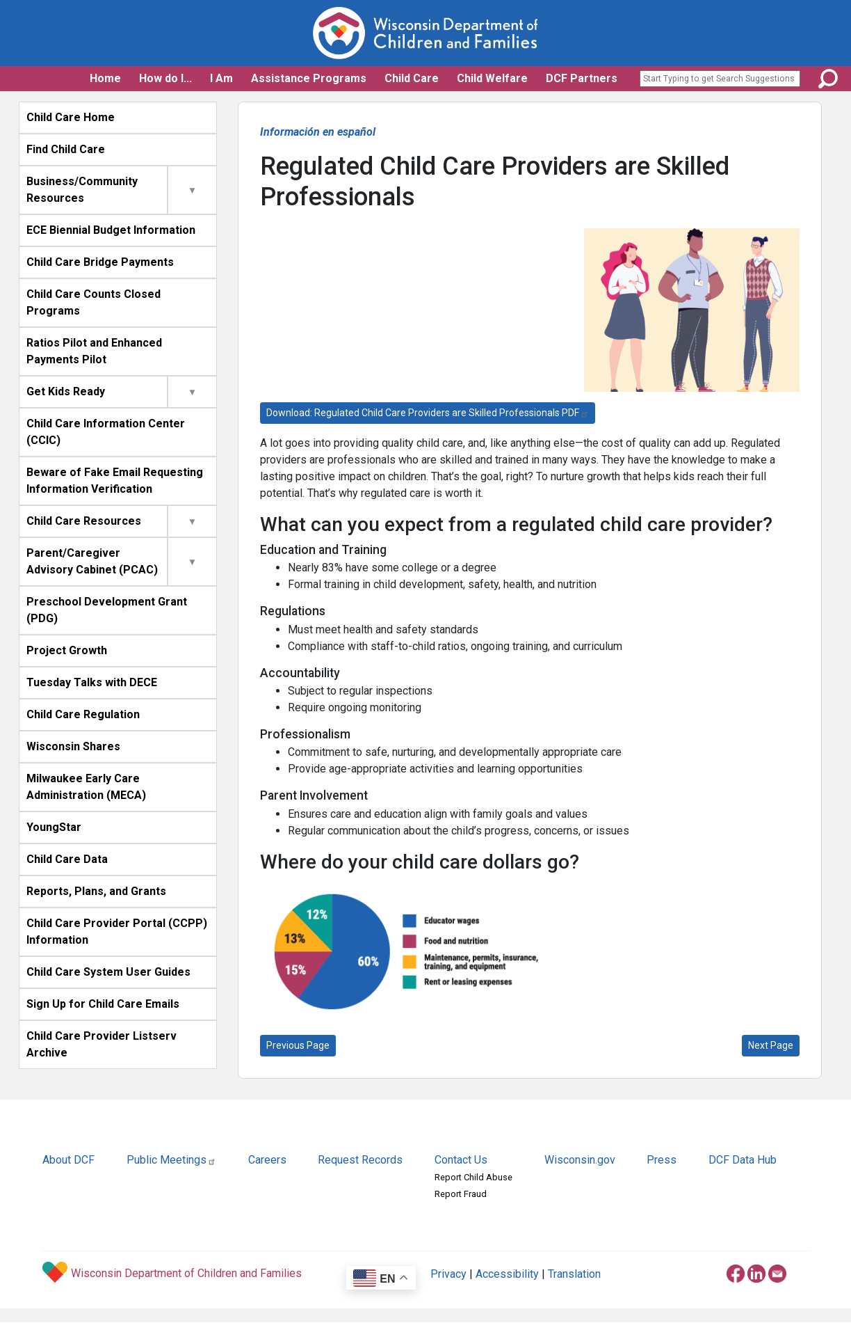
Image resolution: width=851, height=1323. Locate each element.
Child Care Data (67, 859)
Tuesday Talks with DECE (91, 682)
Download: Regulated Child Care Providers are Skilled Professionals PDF (427, 412)
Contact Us (461, 1159)
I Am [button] (221, 78)
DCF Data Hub (742, 1159)
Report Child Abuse (473, 1177)
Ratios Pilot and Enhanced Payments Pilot (94, 351)
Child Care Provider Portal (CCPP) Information (116, 931)
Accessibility (507, 1274)
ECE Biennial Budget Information (110, 230)
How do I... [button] (165, 78)
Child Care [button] (411, 78)
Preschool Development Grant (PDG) (106, 610)
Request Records (360, 1159)
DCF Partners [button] (581, 78)
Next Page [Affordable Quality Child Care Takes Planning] (770, 1045)
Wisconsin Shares (73, 746)
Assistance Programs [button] (308, 78)
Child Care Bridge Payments (100, 262)
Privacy (448, 1274)
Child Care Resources (83, 521)
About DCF (68, 1159)
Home (105, 78)
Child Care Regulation (83, 714)
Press (661, 1159)
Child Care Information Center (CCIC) (105, 432)
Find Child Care (65, 149)
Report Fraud (461, 1194)
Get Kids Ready (65, 391)
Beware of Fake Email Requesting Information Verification (114, 481)
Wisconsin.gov (579, 1159)
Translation (574, 1274)
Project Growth (66, 650)
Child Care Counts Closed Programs (93, 302)
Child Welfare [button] (492, 78)
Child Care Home (70, 117)
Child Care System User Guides (108, 972)
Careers (267, 1159)
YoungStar (53, 827)
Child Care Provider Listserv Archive (101, 1044)
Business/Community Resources (82, 190)
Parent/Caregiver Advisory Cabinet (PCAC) (92, 561)
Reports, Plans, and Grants (96, 891)
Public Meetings (171, 1159)
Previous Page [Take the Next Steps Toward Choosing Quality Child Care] (298, 1045)
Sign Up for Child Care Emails (102, 1004)
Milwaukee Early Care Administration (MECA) (86, 787)
